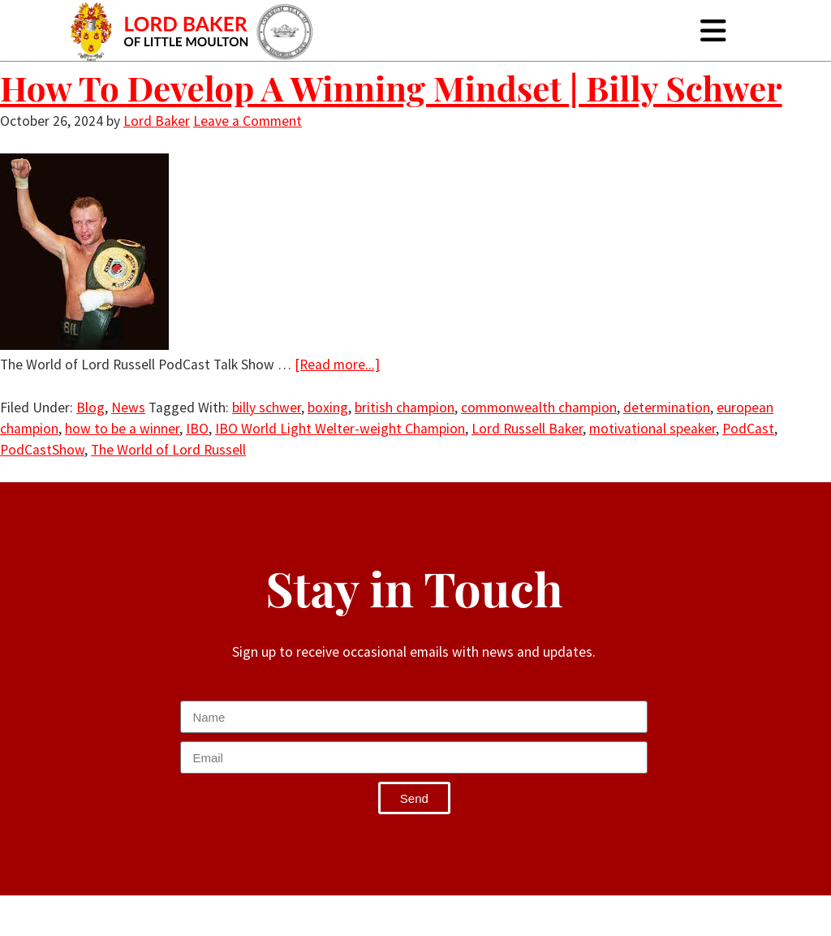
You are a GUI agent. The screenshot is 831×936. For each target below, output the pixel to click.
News (128, 407)
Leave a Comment (247, 121)
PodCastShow (42, 450)
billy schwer (266, 407)
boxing (328, 407)
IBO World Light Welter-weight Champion (340, 429)
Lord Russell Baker (527, 429)
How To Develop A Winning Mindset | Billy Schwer (391, 87)
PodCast (748, 429)
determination (666, 407)
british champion (404, 407)
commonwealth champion (539, 407)
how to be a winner (122, 429)
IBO (197, 429)
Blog (90, 407)
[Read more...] (337, 364)
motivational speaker (652, 429)
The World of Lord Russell (168, 450)
